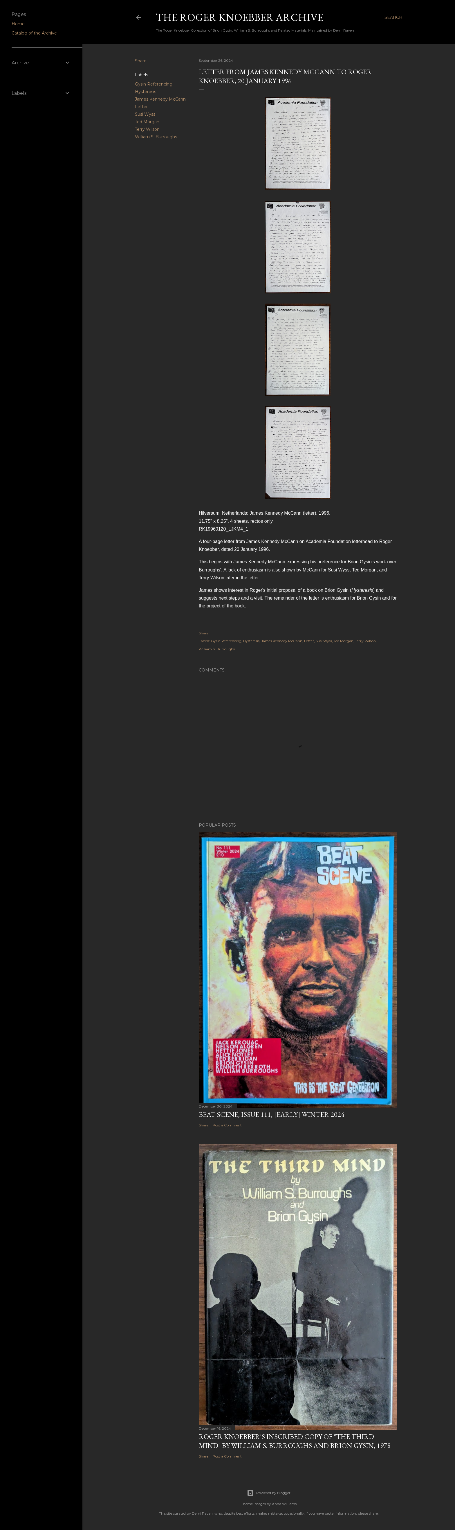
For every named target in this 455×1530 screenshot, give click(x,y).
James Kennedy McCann (160, 99)
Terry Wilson (147, 129)
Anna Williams (284, 1504)
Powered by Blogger (268, 1492)
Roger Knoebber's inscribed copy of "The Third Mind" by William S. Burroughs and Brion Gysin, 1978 (295, 1441)
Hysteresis (145, 91)
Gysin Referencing (153, 84)
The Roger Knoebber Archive (239, 17)
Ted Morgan (147, 121)
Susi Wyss (145, 114)
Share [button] (141, 60)
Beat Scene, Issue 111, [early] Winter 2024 (271, 1114)
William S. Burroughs (156, 136)
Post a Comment (227, 1125)
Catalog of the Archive (34, 33)
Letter (141, 106)
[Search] (393, 17)
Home (18, 23)
